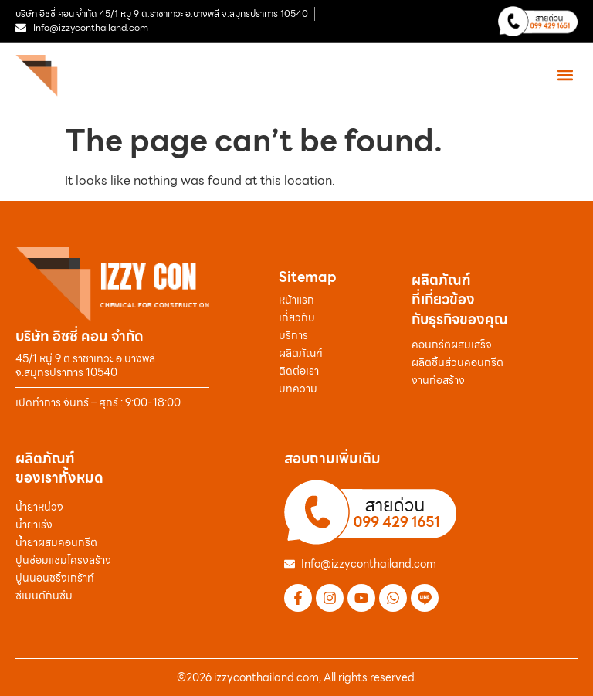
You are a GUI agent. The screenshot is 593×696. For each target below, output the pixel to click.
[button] (565, 75)
